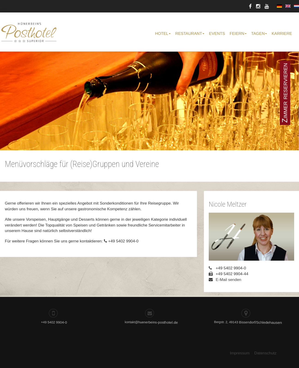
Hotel (163, 33)
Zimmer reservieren (285, 93)
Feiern (238, 33)
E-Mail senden (228, 279)
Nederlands (296, 6)
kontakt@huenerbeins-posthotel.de (146, 323)
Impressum (240, 353)
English (287, 6)
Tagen (259, 33)
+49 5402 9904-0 (53, 322)
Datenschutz (265, 353)
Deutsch (279, 6)
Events (217, 33)
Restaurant (189, 33)
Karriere (282, 33)
